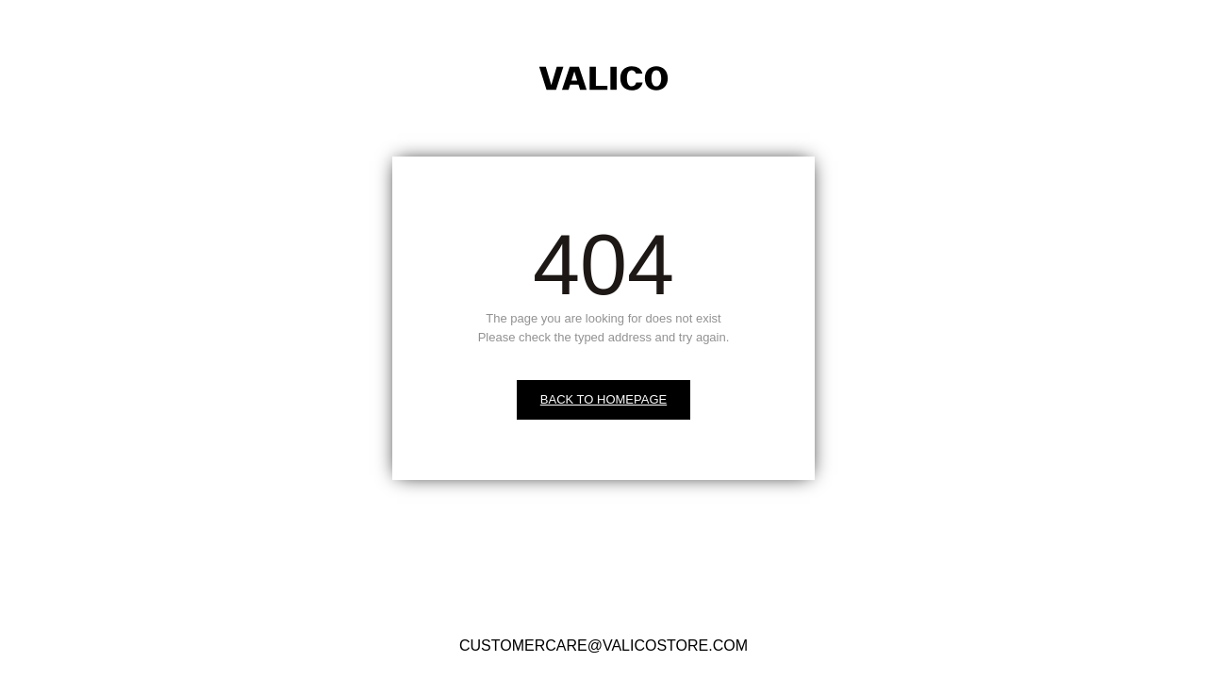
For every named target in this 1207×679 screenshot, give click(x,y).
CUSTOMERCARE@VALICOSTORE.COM (603, 646)
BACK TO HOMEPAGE (603, 399)
